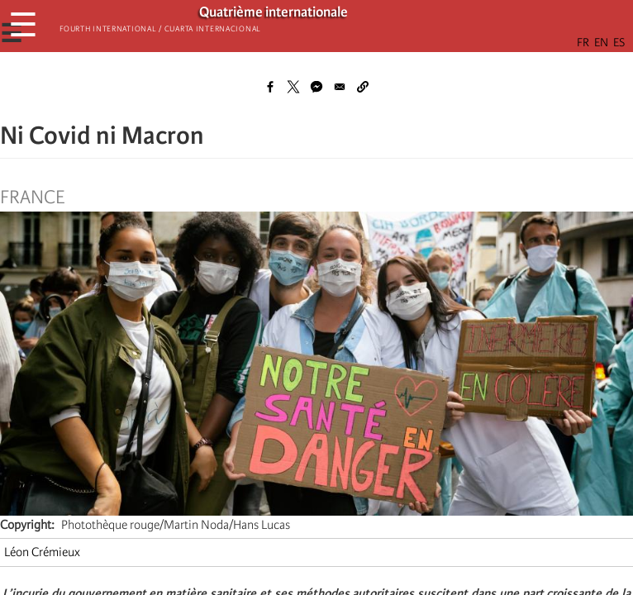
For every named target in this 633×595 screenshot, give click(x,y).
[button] (363, 87)
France (32, 197)
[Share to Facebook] (270, 87)
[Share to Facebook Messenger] (316, 87)
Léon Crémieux (42, 552)
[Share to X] (293, 87)
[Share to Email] (339, 87)
